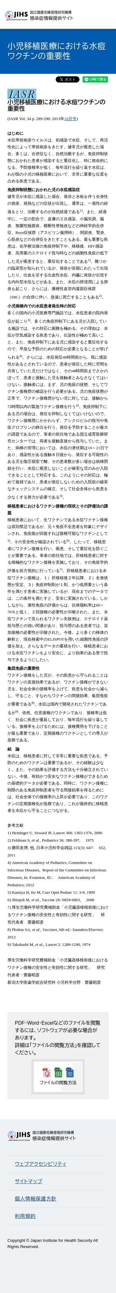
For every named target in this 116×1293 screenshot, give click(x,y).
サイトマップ (28, 1181)
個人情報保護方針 (35, 1198)
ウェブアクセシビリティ (41, 1164)
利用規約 (25, 1216)
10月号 (70, 118)
